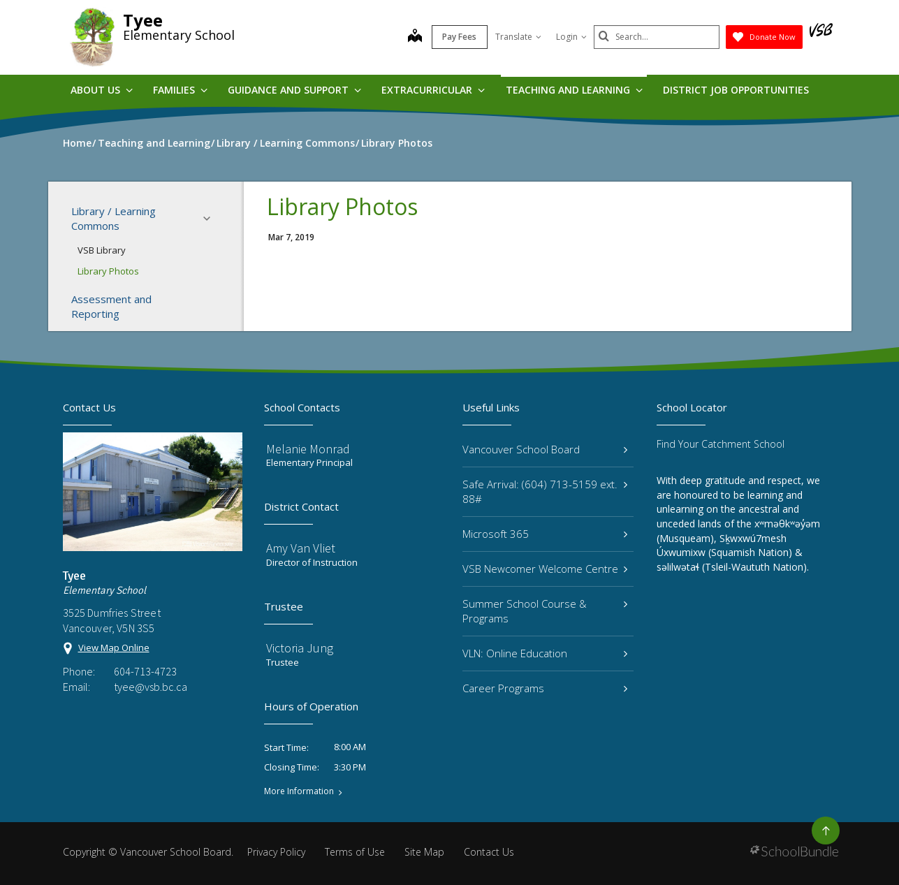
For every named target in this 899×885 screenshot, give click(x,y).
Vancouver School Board (545, 449)
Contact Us (489, 851)
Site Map (424, 851)
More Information (299, 791)
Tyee (143, 19)
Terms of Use (355, 851)
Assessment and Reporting (111, 306)
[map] (415, 37)
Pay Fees (459, 37)
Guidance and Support (294, 89)
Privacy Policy (276, 851)
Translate (518, 37)
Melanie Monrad (308, 449)
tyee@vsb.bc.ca (150, 687)
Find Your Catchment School (720, 444)
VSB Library (102, 250)
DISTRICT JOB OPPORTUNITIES (736, 89)
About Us (102, 89)
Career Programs (545, 688)
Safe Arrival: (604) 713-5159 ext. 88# (545, 491)
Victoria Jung (299, 648)
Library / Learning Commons (145, 218)
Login (571, 37)
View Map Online (113, 647)
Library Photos (108, 271)
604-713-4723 (145, 671)
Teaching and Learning (574, 89)
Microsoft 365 (545, 534)
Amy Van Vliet (300, 548)
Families (180, 89)
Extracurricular (433, 89)
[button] (211, 218)
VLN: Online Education (545, 653)
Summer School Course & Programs (545, 611)
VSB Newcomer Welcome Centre (545, 569)
